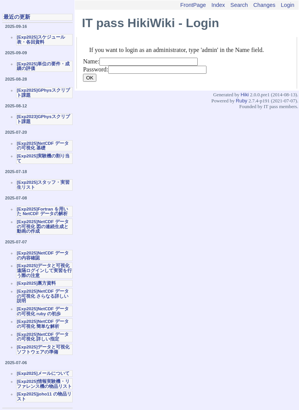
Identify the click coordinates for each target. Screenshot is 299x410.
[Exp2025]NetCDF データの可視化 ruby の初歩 (43, 311)
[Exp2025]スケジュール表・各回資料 (41, 39)
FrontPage (193, 5)
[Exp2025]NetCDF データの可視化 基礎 (43, 146)
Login (287, 5)
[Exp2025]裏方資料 (36, 283)
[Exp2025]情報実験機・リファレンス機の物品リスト (44, 384)
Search (239, 5)
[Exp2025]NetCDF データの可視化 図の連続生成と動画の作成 (43, 226)
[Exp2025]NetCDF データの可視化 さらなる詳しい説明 (43, 296)
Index (218, 5)
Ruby (241, 101)
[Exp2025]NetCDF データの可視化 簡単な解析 (43, 324)
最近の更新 (16, 17)
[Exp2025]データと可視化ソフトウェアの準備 (43, 349)
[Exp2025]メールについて (43, 373)
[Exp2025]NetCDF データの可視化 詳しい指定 (43, 337)
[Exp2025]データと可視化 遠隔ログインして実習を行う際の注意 (44, 270)
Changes (264, 5)
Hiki (244, 94)
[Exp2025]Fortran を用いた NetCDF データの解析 (42, 211)
